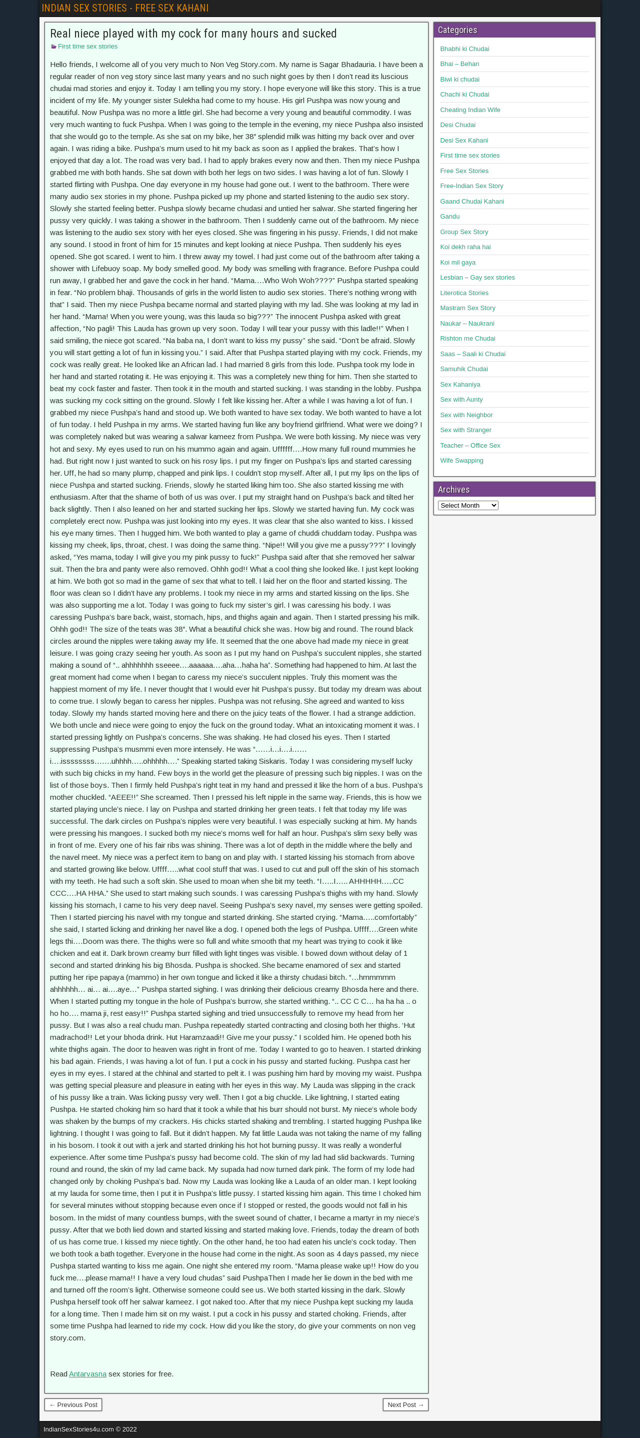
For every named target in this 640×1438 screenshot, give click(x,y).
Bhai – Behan (459, 64)
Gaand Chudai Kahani (472, 201)
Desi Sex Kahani (464, 140)
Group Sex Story (464, 232)
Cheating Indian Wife (470, 110)
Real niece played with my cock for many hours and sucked (193, 34)
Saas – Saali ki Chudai (473, 354)
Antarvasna (87, 1373)
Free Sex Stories (464, 171)
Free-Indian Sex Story (471, 186)
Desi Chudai (458, 125)
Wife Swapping (462, 460)
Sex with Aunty (461, 399)
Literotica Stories (464, 293)
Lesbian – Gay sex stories (477, 277)
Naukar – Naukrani (467, 323)
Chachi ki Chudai (464, 94)
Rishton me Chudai (468, 338)
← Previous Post (73, 1404)
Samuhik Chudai (464, 369)
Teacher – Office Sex (470, 445)
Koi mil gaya (458, 262)
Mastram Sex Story (468, 308)
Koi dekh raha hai (465, 247)
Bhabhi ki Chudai (464, 49)
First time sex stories (88, 46)
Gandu (450, 216)
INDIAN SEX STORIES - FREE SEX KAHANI (125, 8)
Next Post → (406, 1404)
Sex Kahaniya (460, 384)
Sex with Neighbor (466, 415)
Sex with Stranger (466, 430)
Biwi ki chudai (460, 79)
